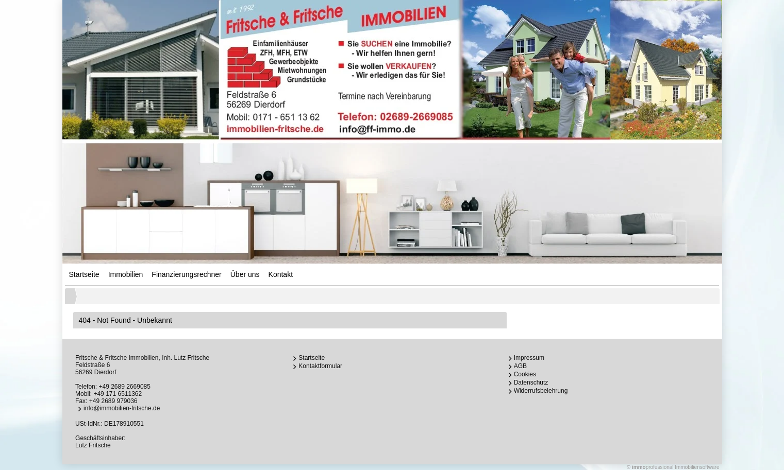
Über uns (245, 274)
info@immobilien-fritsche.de (122, 408)
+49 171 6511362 (117, 393)
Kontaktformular (320, 366)
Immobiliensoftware (697, 467)
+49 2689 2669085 (124, 386)
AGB (520, 366)
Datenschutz (531, 382)
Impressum (529, 357)
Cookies (525, 374)
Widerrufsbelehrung (541, 390)
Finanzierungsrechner (186, 274)
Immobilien (125, 274)
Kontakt (281, 274)
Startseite (84, 274)
